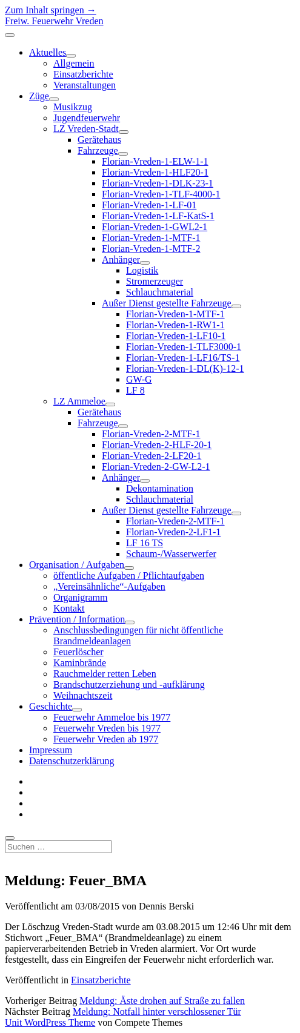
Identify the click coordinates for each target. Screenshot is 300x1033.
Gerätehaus (99, 139)
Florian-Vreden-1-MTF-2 (151, 248)
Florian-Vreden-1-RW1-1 (175, 325)
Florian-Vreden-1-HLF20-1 (155, 172)
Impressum (50, 750)
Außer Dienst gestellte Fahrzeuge (167, 303)
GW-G (139, 379)
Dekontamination (159, 488)
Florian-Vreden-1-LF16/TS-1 (182, 357)
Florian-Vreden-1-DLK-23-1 (157, 183)
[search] (10, 838)
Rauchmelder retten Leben (104, 673)
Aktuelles (47, 52)
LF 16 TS (144, 543)
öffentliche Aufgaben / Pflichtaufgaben (128, 575)
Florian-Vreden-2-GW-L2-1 (156, 466)
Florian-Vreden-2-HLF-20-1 (157, 445)
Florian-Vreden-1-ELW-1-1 (155, 161)
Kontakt (69, 608)
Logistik (142, 270)
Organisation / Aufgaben (76, 564)
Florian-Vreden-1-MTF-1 (151, 238)
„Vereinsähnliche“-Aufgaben (109, 586)
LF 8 (135, 390)
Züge (39, 96)
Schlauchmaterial (159, 292)
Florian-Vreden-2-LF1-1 (173, 532)
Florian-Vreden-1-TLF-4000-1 (161, 194)
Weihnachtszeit (82, 695)
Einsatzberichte (83, 74)
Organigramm (80, 597)
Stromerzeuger (154, 281)
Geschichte (50, 706)
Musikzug (72, 107)
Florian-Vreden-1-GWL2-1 (154, 227)
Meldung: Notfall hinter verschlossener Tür (157, 1011)
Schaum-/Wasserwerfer (171, 554)
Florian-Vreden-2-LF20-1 (151, 455)
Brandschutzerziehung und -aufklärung (129, 684)
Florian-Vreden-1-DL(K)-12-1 (185, 368)
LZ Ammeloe (79, 401)
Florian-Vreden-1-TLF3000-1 (183, 347)
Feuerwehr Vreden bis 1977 (107, 728)
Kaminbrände (79, 663)
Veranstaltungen (84, 85)
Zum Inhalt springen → (50, 10)
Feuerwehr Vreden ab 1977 (105, 739)
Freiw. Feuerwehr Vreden (54, 21)
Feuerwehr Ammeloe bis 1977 (111, 717)
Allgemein (74, 63)
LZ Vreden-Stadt (86, 129)
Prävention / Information (77, 619)
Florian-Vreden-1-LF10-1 (175, 336)
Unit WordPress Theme (50, 1022)
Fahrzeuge (98, 150)
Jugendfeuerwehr (86, 118)
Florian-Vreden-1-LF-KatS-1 (158, 216)
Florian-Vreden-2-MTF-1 (151, 434)
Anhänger (121, 259)
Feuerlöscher (78, 652)
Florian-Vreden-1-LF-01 (149, 205)
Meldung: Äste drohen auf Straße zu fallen (162, 1000)
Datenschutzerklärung (71, 761)
